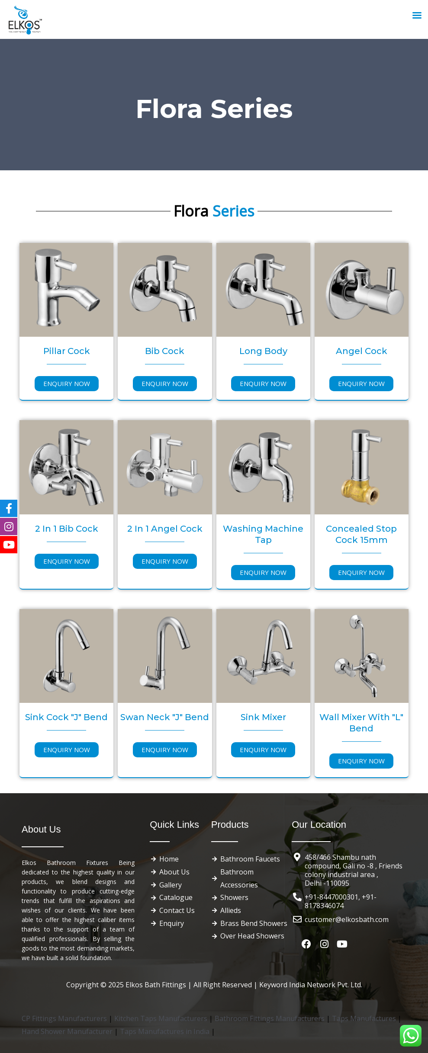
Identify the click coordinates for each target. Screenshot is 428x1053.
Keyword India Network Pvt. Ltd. (310, 984)
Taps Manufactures (365, 1018)
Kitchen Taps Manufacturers (161, 1018)
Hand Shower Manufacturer (68, 1031)
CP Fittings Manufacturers (64, 1018)
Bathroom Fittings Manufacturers (270, 1018)
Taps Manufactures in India (165, 1031)
